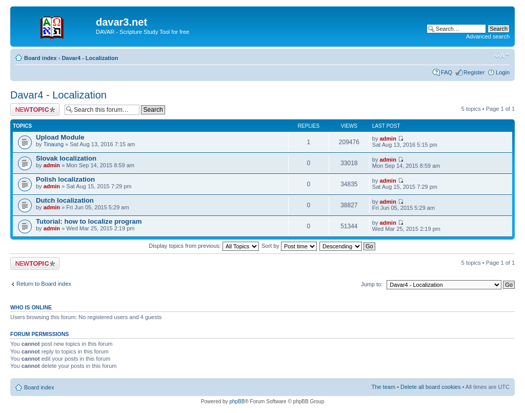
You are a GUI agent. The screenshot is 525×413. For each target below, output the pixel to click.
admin (388, 138)
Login (503, 72)
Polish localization (65, 179)
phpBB (237, 401)
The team (383, 387)
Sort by (289, 246)
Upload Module (60, 137)
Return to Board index (43, 284)
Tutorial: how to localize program (89, 221)
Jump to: (371, 284)
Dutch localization (65, 200)
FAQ (446, 72)
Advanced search (488, 36)
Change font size (502, 56)
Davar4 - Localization (90, 58)
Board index (40, 58)
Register (473, 72)
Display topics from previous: (204, 246)
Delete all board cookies (430, 387)
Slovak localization (66, 158)
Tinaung (54, 144)
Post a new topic (34, 109)
